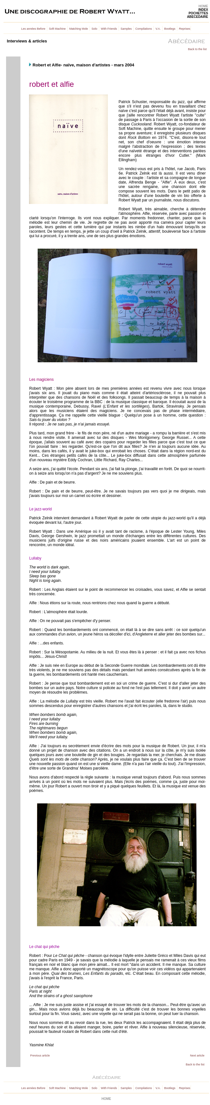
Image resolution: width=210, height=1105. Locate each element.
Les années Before (33, 28)
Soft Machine (57, 28)
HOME (203, 6)
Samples (126, 28)
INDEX (203, 9)
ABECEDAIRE (197, 17)
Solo (94, 28)
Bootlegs (170, 28)
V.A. (158, 28)
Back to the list (197, 49)
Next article (197, 1055)
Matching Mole (78, 28)
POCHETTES (198, 13)
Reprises (185, 28)
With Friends (109, 28)
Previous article (40, 1055)
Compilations (143, 28)
